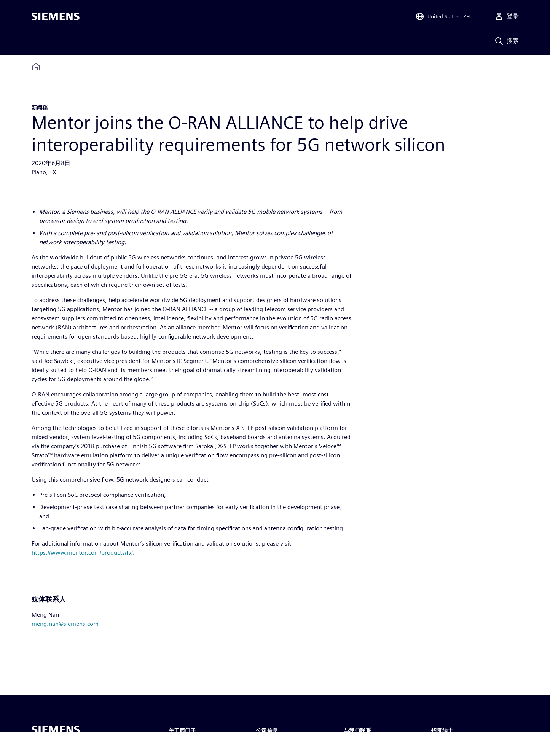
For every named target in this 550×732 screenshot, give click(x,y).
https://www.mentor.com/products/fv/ (82, 552)
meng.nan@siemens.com (65, 623)
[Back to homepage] (36, 67)
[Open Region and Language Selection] (442, 16)
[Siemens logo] (56, 17)
